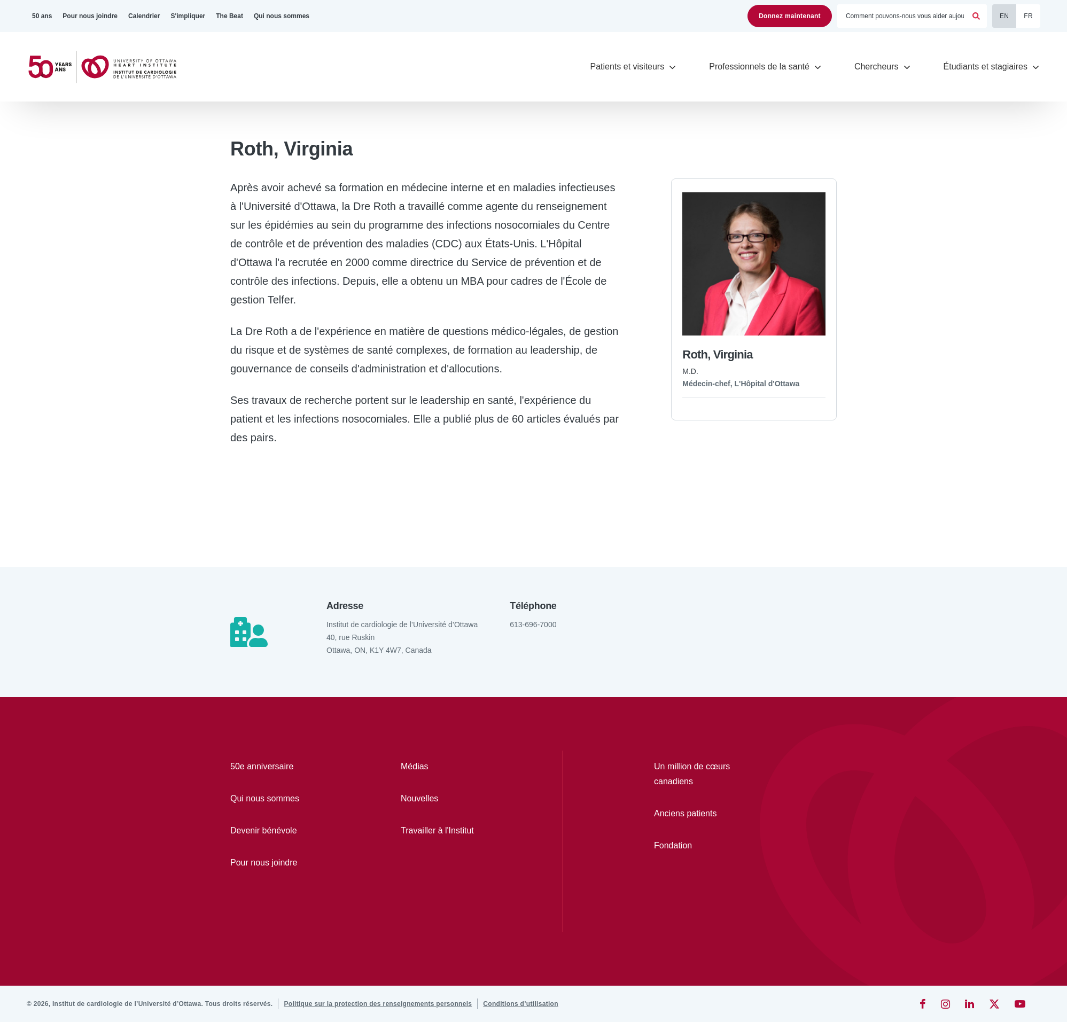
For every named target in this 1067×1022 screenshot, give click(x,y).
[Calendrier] (144, 16)
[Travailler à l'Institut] (455, 831)
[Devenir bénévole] (284, 831)
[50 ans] (42, 16)
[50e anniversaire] (284, 767)
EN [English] (1004, 16)
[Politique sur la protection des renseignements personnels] (378, 1003)
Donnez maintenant (790, 16)
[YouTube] (1020, 1003)
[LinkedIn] (969, 1003)
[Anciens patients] (705, 814)
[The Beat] (229, 16)
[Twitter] (994, 1003)
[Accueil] (107, 67)
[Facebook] (923, 1003)
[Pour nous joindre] (90, 16)
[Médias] (455, 767)
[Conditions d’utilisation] (520, 1003)
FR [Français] (1028, 16)
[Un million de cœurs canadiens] (705, 774)
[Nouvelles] (455, 799)
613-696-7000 (533, 624)
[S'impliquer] (188, 16)
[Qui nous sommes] (281, 16)
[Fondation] (705, 846)
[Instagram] (945, 1003)
